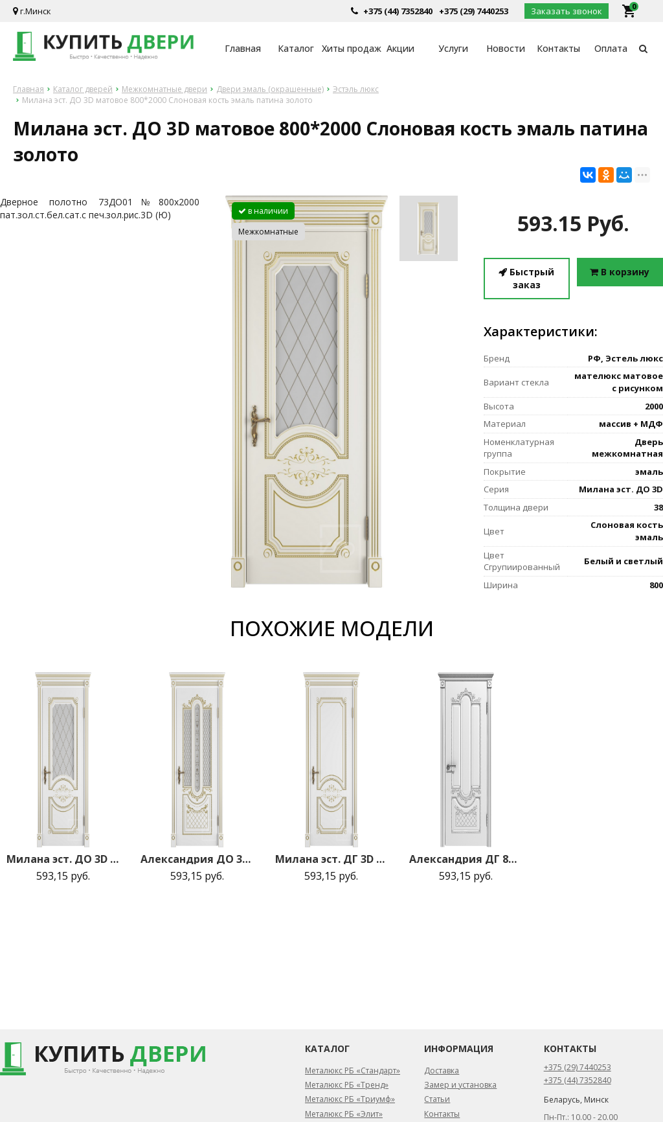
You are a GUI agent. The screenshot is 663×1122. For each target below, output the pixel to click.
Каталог (296, 48)
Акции (400, 48)
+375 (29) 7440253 (473, 11)
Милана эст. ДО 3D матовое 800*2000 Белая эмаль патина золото (63, 859)
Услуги (453, 48)
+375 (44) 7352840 (398, 11)
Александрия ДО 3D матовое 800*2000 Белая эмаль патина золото (197, 859)
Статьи (437, 1099)
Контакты (558, 48)
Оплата (610, 48)
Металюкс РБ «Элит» (344, 1113)
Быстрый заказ (526, 278)
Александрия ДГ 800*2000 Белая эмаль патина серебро (466, 859)
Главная (243, 48)
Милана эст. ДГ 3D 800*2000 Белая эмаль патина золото (331, 859)
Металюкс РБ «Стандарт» (352, 1070)
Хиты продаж (348, 48)
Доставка (441, 1070)
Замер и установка (460, 1084)
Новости (505, 48)
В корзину (619, 272)
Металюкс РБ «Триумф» (350, 1099)
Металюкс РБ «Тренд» (346, 1084)
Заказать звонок (566, 11)
